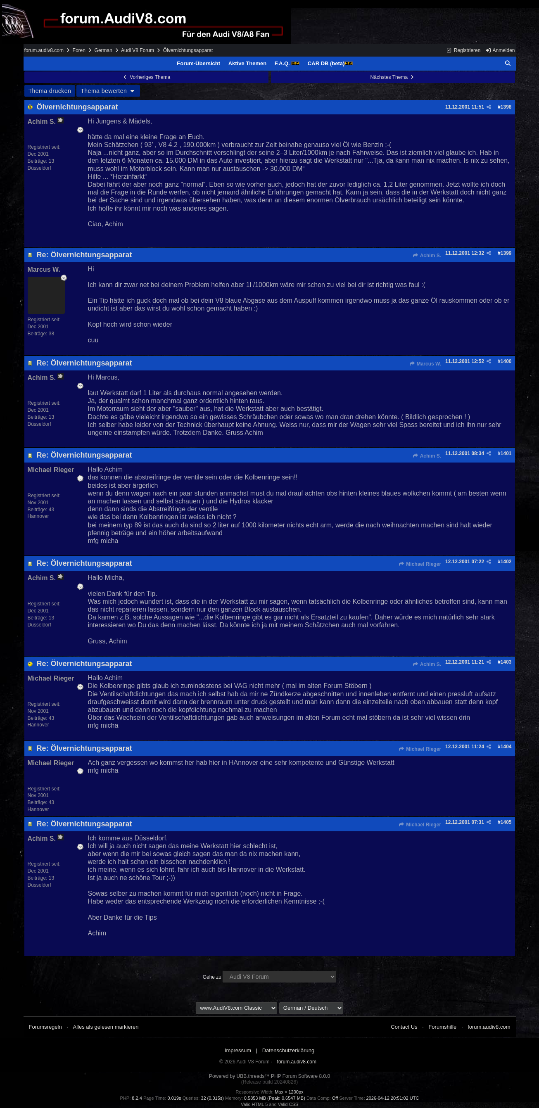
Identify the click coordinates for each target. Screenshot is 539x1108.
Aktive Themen (247, 63)
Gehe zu (212, 977)
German (103, 50)
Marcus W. (425, 364)
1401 (506, 453)
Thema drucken (49, 91)
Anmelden (500, 50)
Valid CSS (288, 1104)
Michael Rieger (420, 564)
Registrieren (463, 50)
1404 (506, 747)
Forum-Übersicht (198, 63)
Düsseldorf (39, 168)
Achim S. (427, 256)
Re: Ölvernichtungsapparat (84, 255)
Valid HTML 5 (254, 1104)
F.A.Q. (287, 63)
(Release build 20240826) (269, 1082)
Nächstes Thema (393, 77)
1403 (506, 662)
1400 (506, 361)
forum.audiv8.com (44, 50)
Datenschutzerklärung (288, 1050)
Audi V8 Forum (137, 50)
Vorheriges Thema (146, 77)
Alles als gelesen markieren (106, 1027)
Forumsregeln (45, 1027)
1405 (506, 822)
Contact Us (404, 1027)
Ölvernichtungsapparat (77, 107)
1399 (506, 253)
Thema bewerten (108, 91)
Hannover (38, 516)
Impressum (238, 1050)
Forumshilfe (442, 1027)
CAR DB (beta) (330, 63)
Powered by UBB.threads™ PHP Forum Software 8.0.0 (269, 1076)
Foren (79, 50)
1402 (506, 562)
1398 (506, 107)
